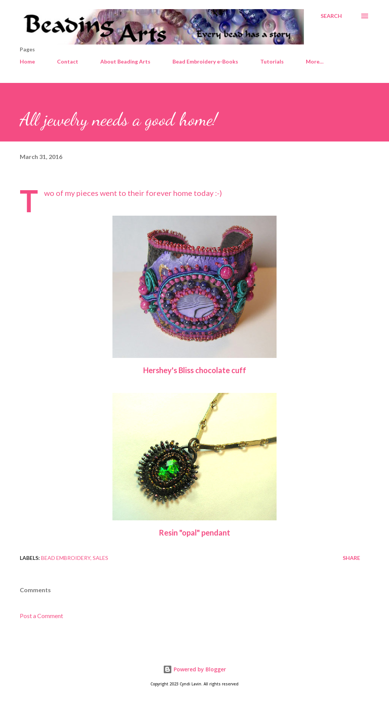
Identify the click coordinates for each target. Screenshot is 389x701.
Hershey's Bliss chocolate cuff (194, 370)
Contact (67, 61)
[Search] (331, 16)
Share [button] (351, 558)
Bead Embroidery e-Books (205, 61)
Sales (100, 558)
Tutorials (272, 61)
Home (27, 61)
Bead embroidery (65, 558)
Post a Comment (41, 615)
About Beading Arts (125, 61)
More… (315, 61)
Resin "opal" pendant (194, 532)
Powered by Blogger (194, 669)
